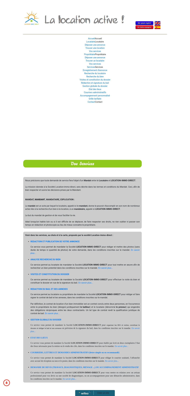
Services (91, 67)
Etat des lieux (95, 89)
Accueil (91, 38)
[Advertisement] (82, 127)
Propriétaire (89, 54)
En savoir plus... (105, 268)
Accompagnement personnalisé (95, 95)
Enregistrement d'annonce (95, 70)
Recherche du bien (95, 76)
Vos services (95, 51)
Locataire (90, 41)
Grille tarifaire (95, 98)
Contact (91, 102)
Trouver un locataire (95, 60)
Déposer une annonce (95, 45)
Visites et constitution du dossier (95, 79)
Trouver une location (95, 48)
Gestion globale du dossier (95, 86)
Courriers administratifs (95, 92)
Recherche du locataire (95, 73)
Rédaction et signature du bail (95, 83)
